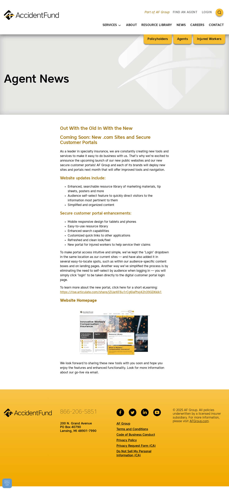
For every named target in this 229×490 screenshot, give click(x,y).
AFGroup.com (199, 421)
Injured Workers (209, 39)
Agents (182, 39)
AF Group (123, 423)
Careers (197, 25)
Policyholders (158, 39)
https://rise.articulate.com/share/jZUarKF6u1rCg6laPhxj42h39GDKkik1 (111, 292)
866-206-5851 (78, 412)
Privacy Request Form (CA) (136, 446)
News (181, 25)
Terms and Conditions (132, 429)
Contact (216, 25)
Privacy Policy (127, 440)
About (131, 25)
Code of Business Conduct (136, 434)
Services (112, 25)
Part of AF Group (157, 12)
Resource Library (156, 25)
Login (207, 12)
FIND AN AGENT (185, 12)
